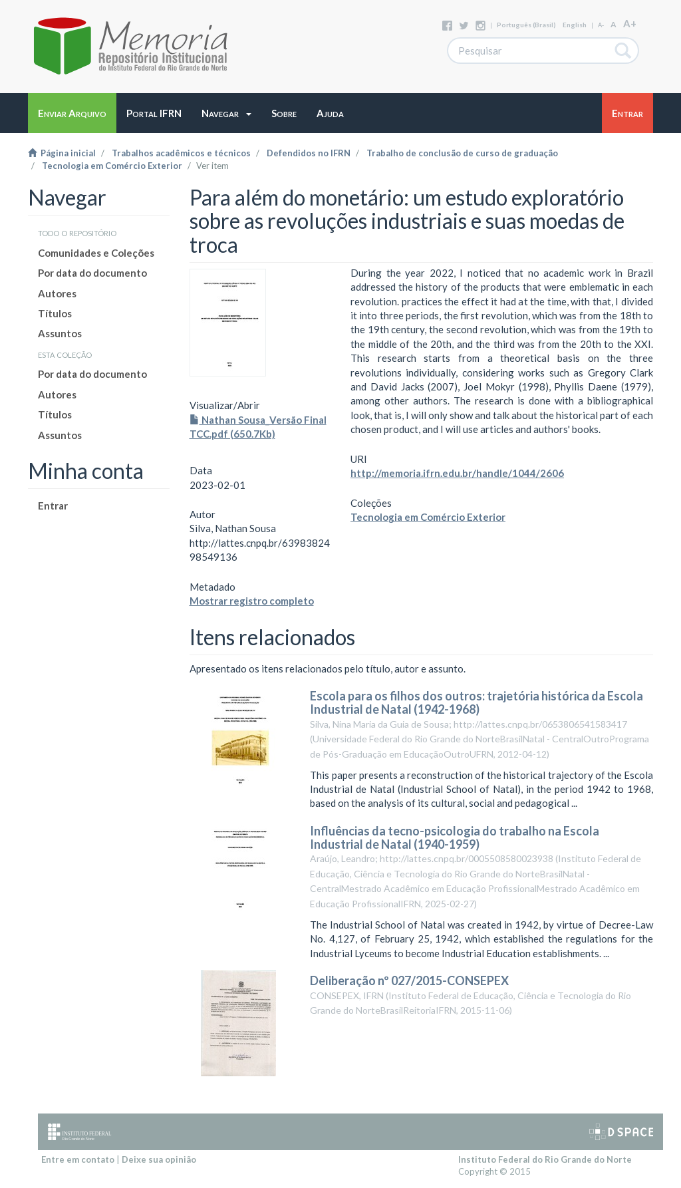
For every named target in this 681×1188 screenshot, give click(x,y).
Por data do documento (92, 273)
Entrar (53, 506)
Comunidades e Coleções (96, 253)
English (575, 25)
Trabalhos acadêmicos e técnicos (181, 153)
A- (601, 25)
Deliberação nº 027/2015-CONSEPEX (409, 980)
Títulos (55, 313)
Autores (57, 293)
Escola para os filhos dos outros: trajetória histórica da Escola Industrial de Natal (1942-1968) (476, 702)
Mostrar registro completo (252, 601)
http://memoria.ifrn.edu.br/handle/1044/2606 (457, 473)
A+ (629, 23)
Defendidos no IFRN (308, 153)
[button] (226, 113)
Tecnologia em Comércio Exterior (112, 165)
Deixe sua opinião (159, 1159)
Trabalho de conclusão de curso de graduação (462, 153)
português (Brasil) (526, 25)
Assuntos (60, 333)
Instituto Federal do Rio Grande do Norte (545, 1159)
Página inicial (62, 153)
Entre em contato (77, 1159)
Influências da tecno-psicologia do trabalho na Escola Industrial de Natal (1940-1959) (454, 837)
